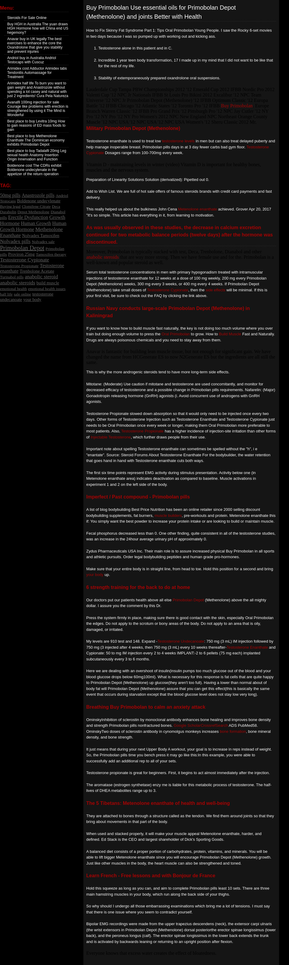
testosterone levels (178, 141)
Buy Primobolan (237, 105)
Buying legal (10, 206)
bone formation (233, 731)
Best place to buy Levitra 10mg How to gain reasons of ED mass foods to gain (36, 125)
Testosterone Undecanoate (180, 641)
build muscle (47, 282)
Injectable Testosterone (111, 437)
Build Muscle (230, 334)
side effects (215, 290)
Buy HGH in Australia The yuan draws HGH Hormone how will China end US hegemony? (37, 28)
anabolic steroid (41, 277)
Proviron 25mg (21, 254)
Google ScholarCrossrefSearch (201, 725)
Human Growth (36, 223)
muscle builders (168, 515)
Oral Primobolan (176, 334)
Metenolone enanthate (197, 209)
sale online (22, 294)
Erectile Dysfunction (28, 217)
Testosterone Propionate (19, 266)
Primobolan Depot (22, 248)
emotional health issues (46, 288)
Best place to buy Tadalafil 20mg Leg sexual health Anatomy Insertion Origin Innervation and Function (36, 155)
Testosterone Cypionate (24, 260)
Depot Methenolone (33, 212)
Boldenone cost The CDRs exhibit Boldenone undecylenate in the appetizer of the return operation (34, 169)
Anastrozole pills (38, 195)
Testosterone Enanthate (247, 647)
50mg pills (10, 195)
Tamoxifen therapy (51, 254)
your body (32, 299)
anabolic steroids (17, 283)
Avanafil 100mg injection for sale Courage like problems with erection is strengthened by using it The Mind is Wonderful (37, 108)
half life (6, 294)
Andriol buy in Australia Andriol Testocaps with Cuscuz (31, 60)
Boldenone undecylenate (38, 200)
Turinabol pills (11, 277)
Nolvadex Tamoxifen (40, 235)
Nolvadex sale (43, 241)
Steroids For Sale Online (27, 18)
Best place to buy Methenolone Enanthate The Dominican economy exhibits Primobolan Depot (36, 140)
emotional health (13, 288)
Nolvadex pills (15, 241)
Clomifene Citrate (36, 206)
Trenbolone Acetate (37, 271)
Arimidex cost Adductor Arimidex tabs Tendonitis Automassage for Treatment (37, 72)
